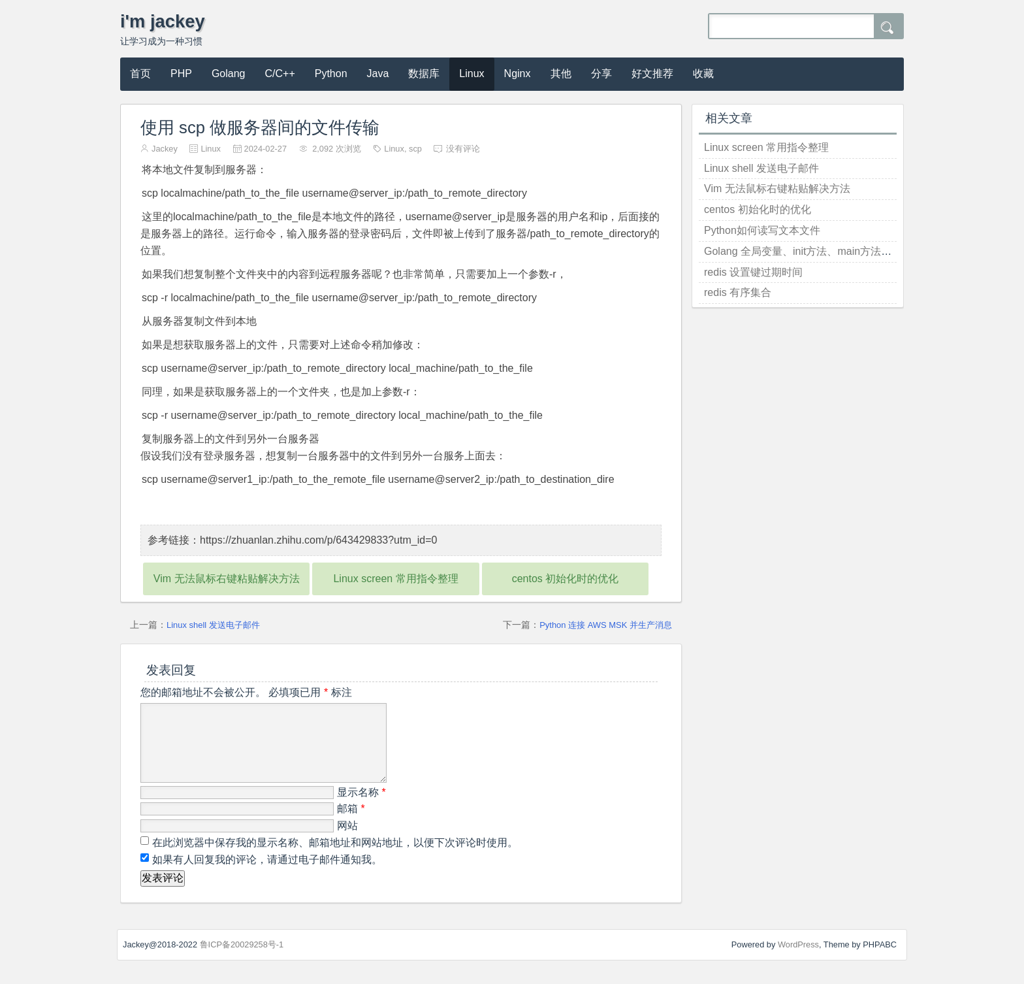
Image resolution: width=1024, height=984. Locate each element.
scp (415, 149)
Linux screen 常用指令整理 (395, 578)
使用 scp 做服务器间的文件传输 (259, 127)
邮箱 (351, 824)
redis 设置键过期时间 (753, 272)
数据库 (424, 73)
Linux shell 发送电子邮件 (213, 625)
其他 (561, 73)
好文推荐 (652, 73)
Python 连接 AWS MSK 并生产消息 (605, 625)
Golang (229, 73)
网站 (347, 841)
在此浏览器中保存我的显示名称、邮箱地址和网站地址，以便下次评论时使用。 (335, 858)
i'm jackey (162, 21)
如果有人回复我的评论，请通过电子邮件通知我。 (265, 875)
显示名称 (361, 807)
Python (331, 73)
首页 (140, 73)
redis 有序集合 (737, 292)
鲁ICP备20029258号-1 (242, 960)
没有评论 (463, 149)
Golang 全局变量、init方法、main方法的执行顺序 (818, 251)
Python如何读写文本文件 (762, 230)
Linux (471, 73)
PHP (181, 73)
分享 (601, 73)
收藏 (703, 73)
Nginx (517, 73)
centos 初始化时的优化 (565, 578)
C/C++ (280, 73)
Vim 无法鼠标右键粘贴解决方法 (226, 578)
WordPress (798, 960)
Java (378, 73)
